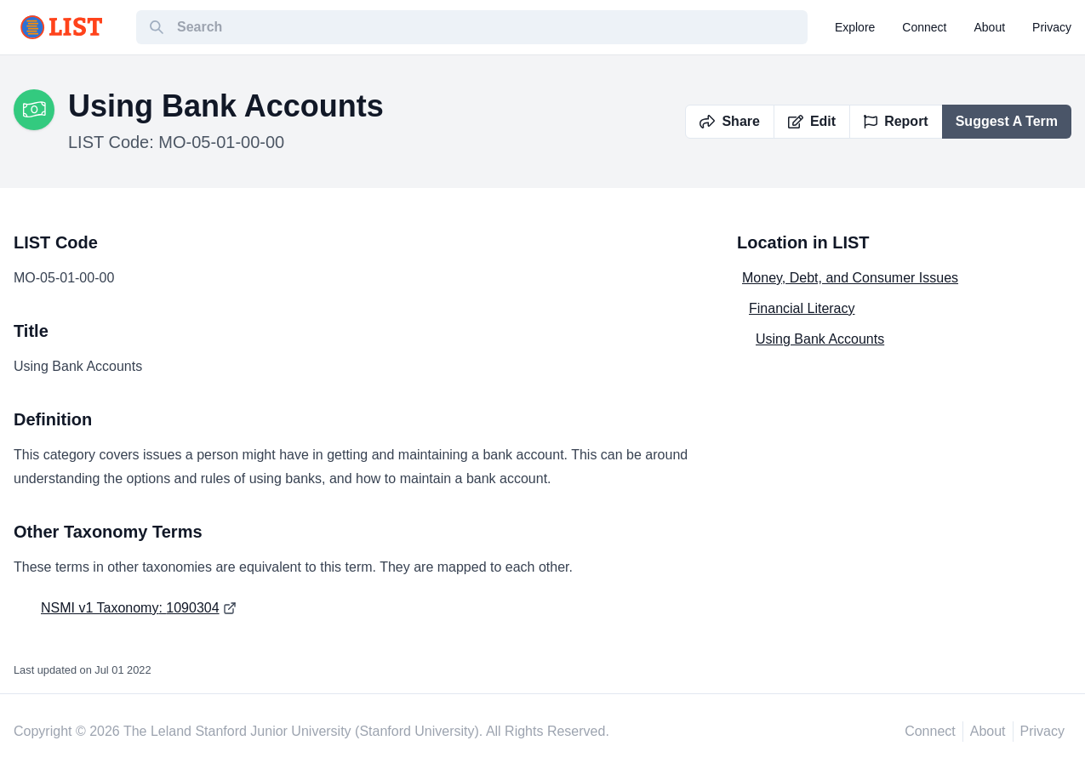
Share (729, 121)
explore (855, 27)
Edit (812, 121)
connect (924, 27)
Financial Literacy (802, 308)
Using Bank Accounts (820, 339)
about (990, 27)
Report (896, 121)
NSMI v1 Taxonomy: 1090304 (130, 608)
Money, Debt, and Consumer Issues (850, 278)
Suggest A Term (1007, 121)
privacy (1051, 27)
